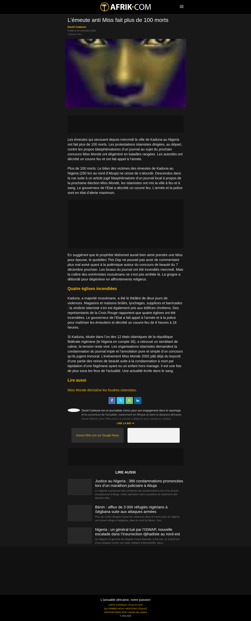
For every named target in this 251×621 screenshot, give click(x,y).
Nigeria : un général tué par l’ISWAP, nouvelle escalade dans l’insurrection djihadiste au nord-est (137, 531)
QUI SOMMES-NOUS (114, 608)
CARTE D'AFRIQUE (117, 605)
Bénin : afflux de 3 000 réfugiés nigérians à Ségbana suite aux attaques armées (131, 509)
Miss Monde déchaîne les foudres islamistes (102, 390)
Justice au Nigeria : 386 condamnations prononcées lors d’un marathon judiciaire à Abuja (139, 483)
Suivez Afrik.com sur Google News (97, 435)
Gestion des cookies (137, 612)
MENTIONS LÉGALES (136, 608)
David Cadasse (77, 26)
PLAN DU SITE (136, 605)
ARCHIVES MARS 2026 (115, 612)
